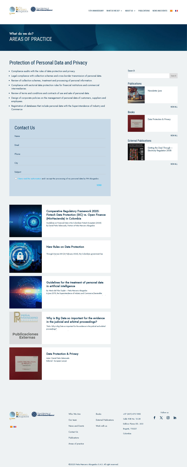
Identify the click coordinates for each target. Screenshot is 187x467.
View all (174, 107)
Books (98, 414)
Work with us (101, 425)
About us (129, 11)
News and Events (76, 425)
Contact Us (73, 431)
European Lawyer (60, 361)
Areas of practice (76, 443)
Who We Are (75, 414)
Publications (144, 11)
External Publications (105, 419)
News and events (160, 11)
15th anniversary (96, 11)
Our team (73, 419)
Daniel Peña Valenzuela (60, 358)
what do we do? (113, 11)
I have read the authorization (29, 178)
